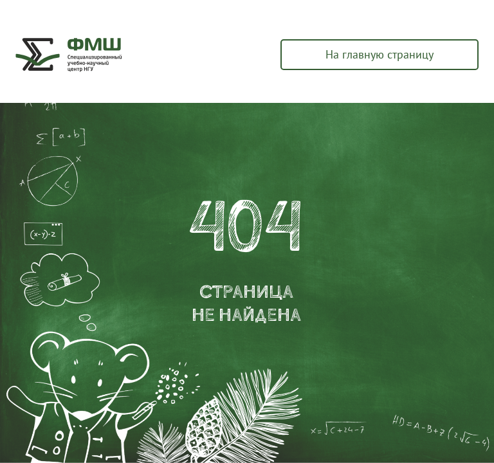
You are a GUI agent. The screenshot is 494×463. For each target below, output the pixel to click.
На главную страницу (379, 54)
